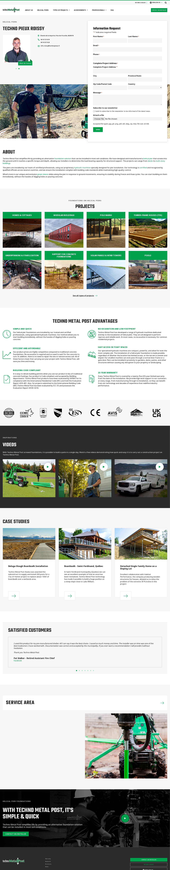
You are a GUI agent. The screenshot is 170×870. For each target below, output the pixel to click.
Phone (96, 54)
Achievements (80, 10)
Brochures (48, 864)
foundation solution (62, 158)
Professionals (98, 10)
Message (97, 93)
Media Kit (48, 861)
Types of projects (60, 10)
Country (131, 84)
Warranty (48, 858)
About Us (29, 10)
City (95, 76)
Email (96, 45)
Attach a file (98, 115)
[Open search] (165, 3)
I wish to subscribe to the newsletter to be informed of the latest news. (122, 111)
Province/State (134, 76)
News (46, 866)
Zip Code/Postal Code (102, 84)
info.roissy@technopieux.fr (50, 46)
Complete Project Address (105, 67)
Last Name (133, 36)
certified (143, 167)
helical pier (148, 158)
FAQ (112, 10)
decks (150, 161)
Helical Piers (43, 10)
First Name (98, 36)
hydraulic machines (82, 167)
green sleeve (42, 174)
